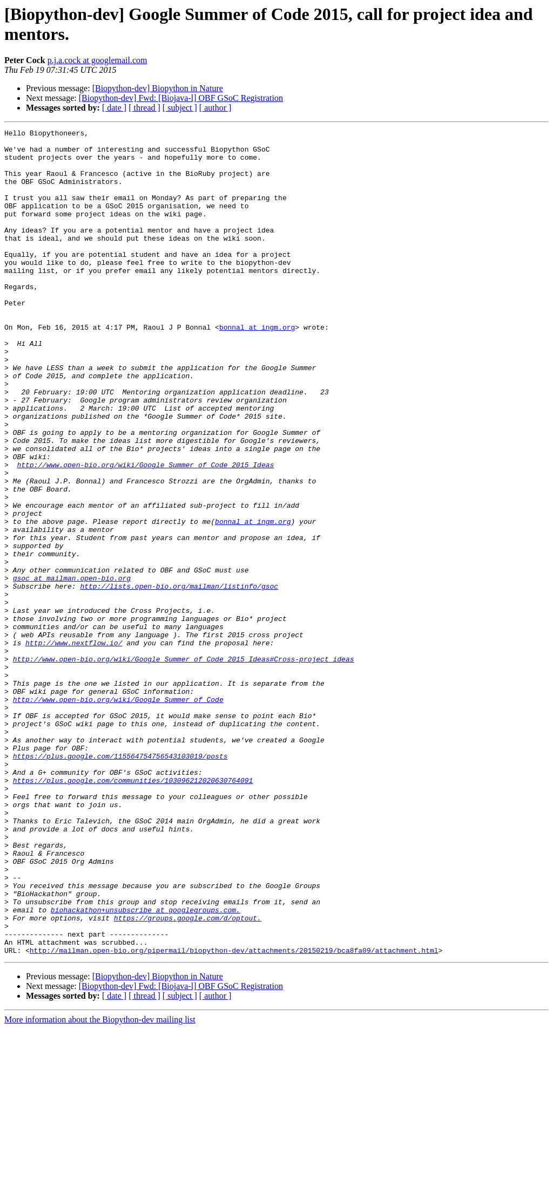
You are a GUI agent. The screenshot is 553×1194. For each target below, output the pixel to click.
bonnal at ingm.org (257, 367)
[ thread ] (144, 107)
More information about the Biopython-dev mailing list (99, 1184)
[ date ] (114, 107)
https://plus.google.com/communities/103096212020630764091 (133, 911)
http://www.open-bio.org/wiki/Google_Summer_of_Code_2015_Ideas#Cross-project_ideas (183, 765)
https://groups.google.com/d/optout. (187, 1076)
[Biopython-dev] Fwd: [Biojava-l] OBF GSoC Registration (181, 98)
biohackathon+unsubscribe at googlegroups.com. (145, 1067)
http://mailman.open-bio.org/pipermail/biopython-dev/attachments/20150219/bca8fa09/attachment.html (234, 1115)
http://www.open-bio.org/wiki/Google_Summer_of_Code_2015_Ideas (145, 532)
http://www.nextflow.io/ (73, 746)
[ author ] (215, 107)
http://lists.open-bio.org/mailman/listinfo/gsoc (179, 678)
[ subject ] (180, 107)
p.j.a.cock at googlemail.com (97, 60)
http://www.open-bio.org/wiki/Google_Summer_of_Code (118, 814)
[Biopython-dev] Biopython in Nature (157, 88)
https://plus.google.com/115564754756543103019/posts (120, 882)
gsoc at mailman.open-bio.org (72, 668)
